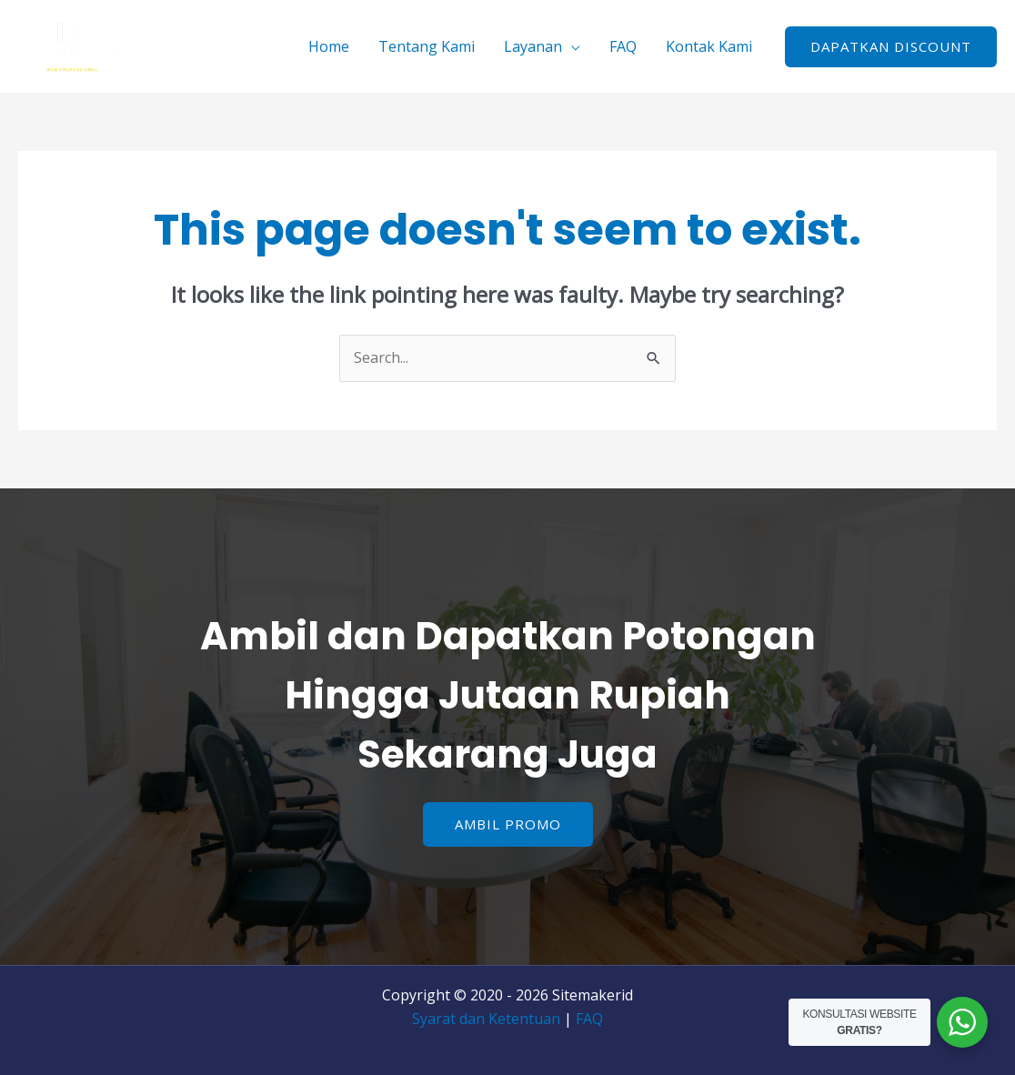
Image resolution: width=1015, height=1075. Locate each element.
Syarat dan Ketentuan (486, 1019)
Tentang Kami (426, 46)
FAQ (623, 46)
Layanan (533, 46)
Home (328, 46)
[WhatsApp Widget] (962, 1022)
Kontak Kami (709, 46)
